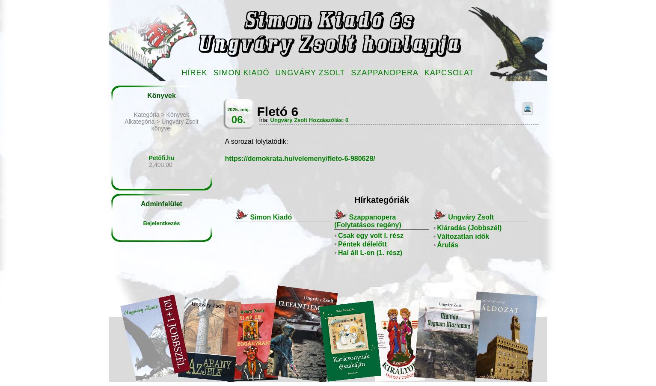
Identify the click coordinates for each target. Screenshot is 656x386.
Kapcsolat (449, 72)
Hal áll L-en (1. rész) (370, 252)
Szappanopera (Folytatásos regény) (367, 221)
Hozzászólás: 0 (328, 120)
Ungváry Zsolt (310, 72)
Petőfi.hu (162, 157)
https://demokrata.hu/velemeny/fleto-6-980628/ (300, 158)
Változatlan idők (463, 236)
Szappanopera (385, 72)
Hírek (195, 72)
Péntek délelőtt (362, 244)
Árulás (447, 245)
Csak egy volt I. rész (371, 235)
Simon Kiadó (241, 72)
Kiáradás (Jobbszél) (469, 228)
